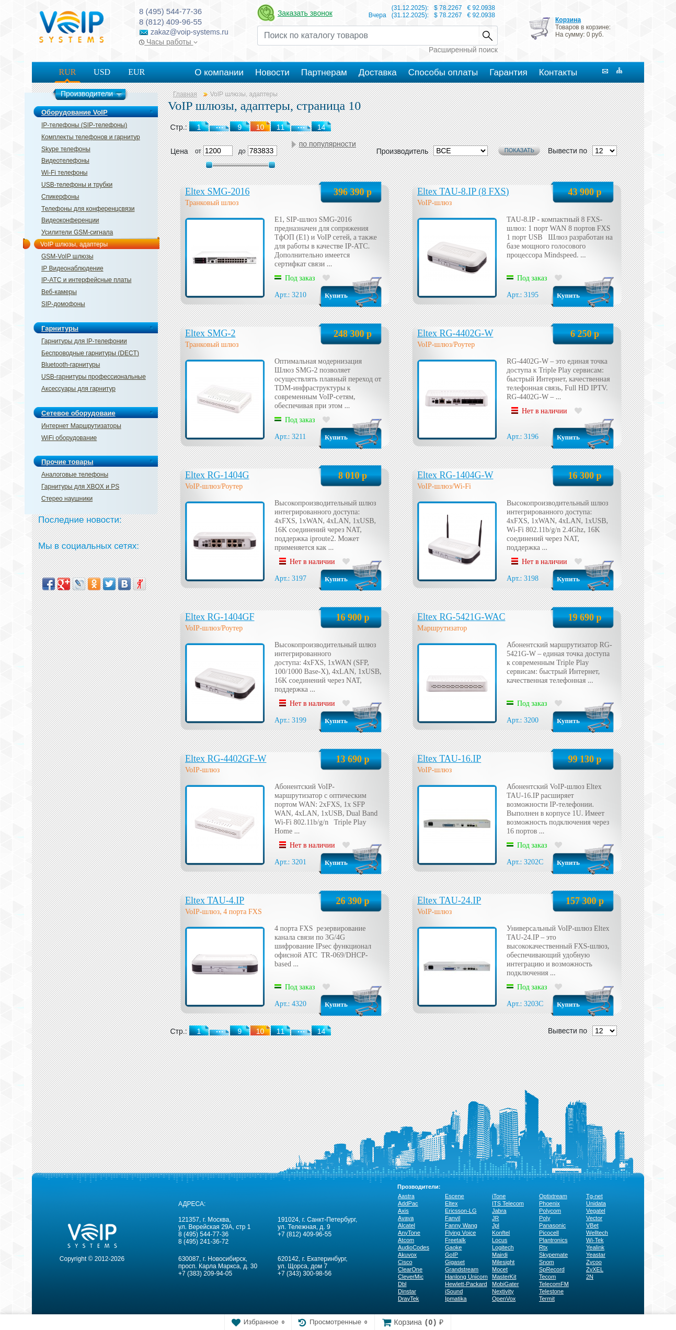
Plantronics (553, 1240)
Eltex (451, 1203)
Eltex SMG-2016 (217, 191)
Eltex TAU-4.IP (214, 900)
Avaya (406, 1218)
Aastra (406, 1196)
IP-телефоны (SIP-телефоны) (84, 125)
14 (321, 1031)
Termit (547, 1298)
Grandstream (461, 1269)
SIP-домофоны (63, 304)
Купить (336, 295)
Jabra (499, 1211)
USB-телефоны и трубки (76, 184)
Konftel (501, 1233)
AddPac (408, 1203)
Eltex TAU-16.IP (449, 758)
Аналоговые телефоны (74, 474)
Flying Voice (460, 1233)
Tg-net (594, 1196)
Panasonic (552, 1225)
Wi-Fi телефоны (64, 172)
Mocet (500, 1269)
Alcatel (406, 1225)
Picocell (549, 1233)
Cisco (405, 1262)
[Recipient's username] (367, 36)
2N (589, 1276)
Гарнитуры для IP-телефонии (84, 341)
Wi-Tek (595, 1240)
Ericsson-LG (461, 1211)
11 (281, 1031)
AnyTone (409, 1233)
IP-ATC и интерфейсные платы (86, 280)
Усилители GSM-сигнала (77, 232)
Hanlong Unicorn (466, 1276)
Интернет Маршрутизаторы (81, 426)
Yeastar (595, 1255)
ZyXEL (594, 1269)
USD (102, 71)
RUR (67, 71)
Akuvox (407, 1255)
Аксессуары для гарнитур (78, 388)
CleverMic (410, 1276)
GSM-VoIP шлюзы (67, 256)
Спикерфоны (60, 196)
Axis (403, 1211)
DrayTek (408, 1298)
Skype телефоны (65, 149)
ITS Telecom (508, 1203)
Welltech (597, 1233)
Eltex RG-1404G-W (455, 475)
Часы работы (168, 42)
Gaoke (453, 1247)
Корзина (568, 20)
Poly (544, 1218)
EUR (136, 71)
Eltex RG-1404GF (220, 617)
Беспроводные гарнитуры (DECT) (90, 353)
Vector (594, 1218)
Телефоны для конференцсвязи (87, 208)
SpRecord (552, 1269)
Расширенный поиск (463, 50)
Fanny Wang (461, 1225)
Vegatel (595, 1211)
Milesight (503, 1262)
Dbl (402, 1284)
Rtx (543, 1247)
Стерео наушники (67, 498)
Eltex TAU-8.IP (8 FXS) (463, 191)
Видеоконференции (70, 220)
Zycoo (594, 1262)
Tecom (547, 1276)
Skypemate (553, 1255)
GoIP (451, 1255)
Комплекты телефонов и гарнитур (90, 137)
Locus (499, 1240)
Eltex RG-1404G (217, 475)
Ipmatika (456, 1298)
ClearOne (410, 1269)
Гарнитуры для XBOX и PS (80, 486)
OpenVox (503, 1298)
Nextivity (503, 1291)
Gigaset (455, 1262)
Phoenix (549, 1203)
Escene (454, 1196)
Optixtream (553, 1196)
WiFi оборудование (69, 438)
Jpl (495, 1225)
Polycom (550, 1211)
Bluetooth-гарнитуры (70, 364)
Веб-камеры (59, 292)
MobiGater (505, 1284)
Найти (488, 36)
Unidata (596, 1203)
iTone (499, 1196)
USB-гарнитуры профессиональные (93, 376)
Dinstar (407, 1291)
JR (495, 1218)
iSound (454, 1291)
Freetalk (455, 1240)
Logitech (503, 1247)
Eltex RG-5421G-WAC (461, 617)
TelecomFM (554, 1284)
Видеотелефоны (65, 160)
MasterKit (504, 1276)
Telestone (551, 1291)
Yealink (595, 1247)
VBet (592, 1225)
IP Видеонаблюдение (72, 268)
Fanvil (452, 1218)
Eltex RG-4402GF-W (225, 758)
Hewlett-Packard (466, 1284)
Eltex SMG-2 (210, 333)
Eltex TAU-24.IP (449, 900)
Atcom (406, 1240)
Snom (546, 1262)
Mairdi (500, 1255)
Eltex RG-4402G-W (455, 333)
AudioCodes (413, 1247)
